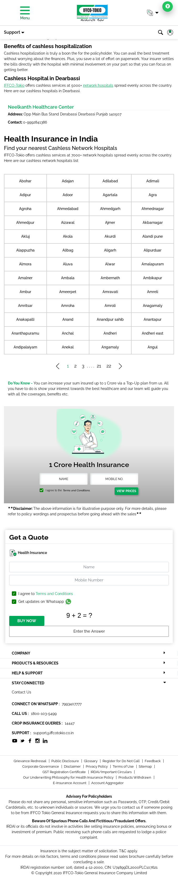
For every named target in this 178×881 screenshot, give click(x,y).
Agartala (110, 195)
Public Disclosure (65, 761)
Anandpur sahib (110, 319)
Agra (153, 195)
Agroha (25, 209)
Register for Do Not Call (122, 761)
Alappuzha (25, 250)
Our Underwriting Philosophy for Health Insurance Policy (68, 777)
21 (99, 366)
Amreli (152, 292)
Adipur (25, 195)
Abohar (25, 181)
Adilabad (110, 181)
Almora (25, 264)
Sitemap (146, 766)
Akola (68, 236)
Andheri (110, 333)
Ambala (67, 278)
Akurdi (110, 236)
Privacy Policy (97, 766)
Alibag (67, 250)
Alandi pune (152, 236)
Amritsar (25, 306)
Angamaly (110, 347)
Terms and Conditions (54, 594)
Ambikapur (152, 278)
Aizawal (67, 222)
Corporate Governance (41, 766)
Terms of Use (123, 766)
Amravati (110, 292)
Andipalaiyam (25, 347)
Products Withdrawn (135, 777)
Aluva (68, 264)
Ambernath (110, 278)
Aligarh (110, 250)
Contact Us (21, 692)
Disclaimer (73, 766)
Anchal (68, 333)
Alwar (110, 264)
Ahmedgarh (110, 209)
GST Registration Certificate (64, 772)
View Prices (126, 491)
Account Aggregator (107, 783)
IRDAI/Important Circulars (111, 772)
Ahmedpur (25, 222)
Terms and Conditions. (76, 490)
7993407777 (72, 704)
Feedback (153, 761)
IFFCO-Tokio (14, 85)
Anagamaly (153, 306)
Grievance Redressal (30, 761)
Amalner (25, 278)
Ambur (25, 292)
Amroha (67, 306)
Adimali (152, 181)
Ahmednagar (153, 209)
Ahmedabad (67, 209)
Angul (153, 347)
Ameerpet (67, 292)
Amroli (110, 306)
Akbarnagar (153, 222)
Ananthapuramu (25, 333)
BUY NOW (26, 621)
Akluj (25, 236)
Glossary (91, 761)
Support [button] (12, 32)
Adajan (68, 181)
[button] (152, 13)
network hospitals (98, 85)
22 (108, 366)
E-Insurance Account (70, 783)
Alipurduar (152, 250)
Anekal (68, 347)
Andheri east (152, 333)
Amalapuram (153, 264)
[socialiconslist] (15, 740)
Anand (67, 319)
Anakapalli (25, 319)
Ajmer (110, 222)
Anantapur (152, 319)
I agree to (45, 594)
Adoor (68, 195)
